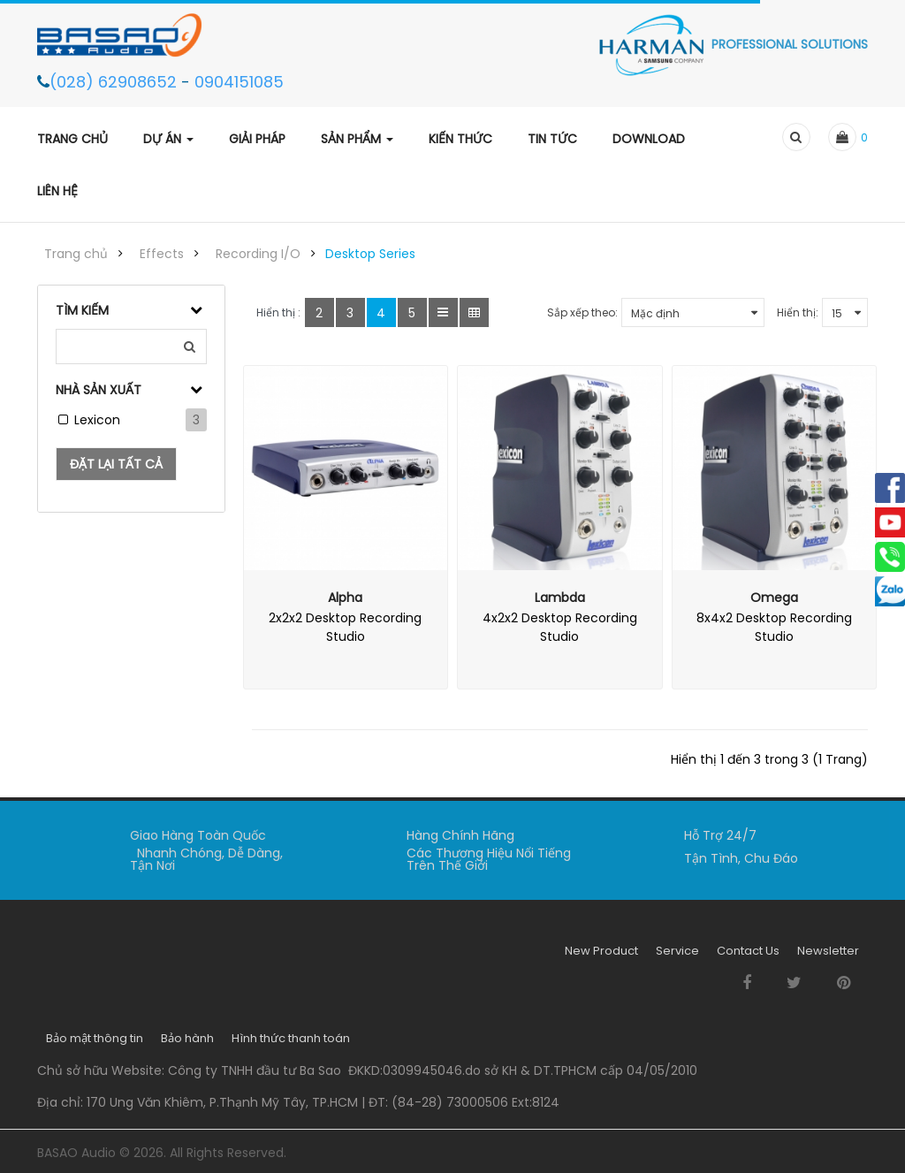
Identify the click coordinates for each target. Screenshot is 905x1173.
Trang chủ (76, 254)
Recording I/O (258, 254)
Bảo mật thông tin (94, 1044)
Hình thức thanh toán (291, 1044)
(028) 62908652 (115, 82)
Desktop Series (370, 254)
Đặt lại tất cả (116, 464)
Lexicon (97, 420)
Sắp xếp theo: (582, 312)
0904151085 (239, 82)
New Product (601, 956)
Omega (774, 597)
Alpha (345, 597)
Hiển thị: (797, 312)
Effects (162, 254)
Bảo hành (187, 1044)
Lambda (560, 597)
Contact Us (748, 956)
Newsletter (828, 956)
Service (677, 956)
